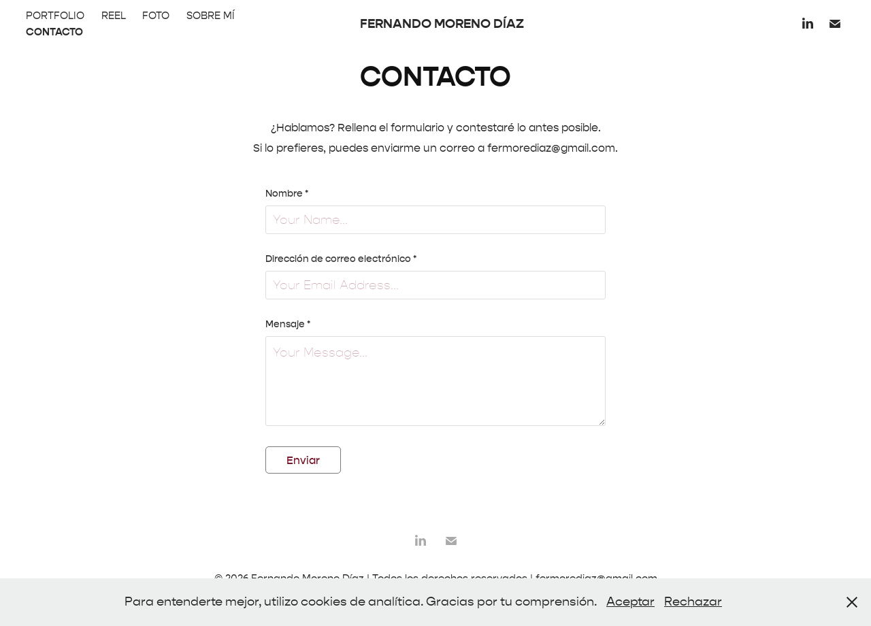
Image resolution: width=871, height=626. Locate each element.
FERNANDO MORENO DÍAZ (442, 23)
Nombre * (286, 194)
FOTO (155, 16)
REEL (113, 16)
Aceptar (630, 602)
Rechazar (693, 602)
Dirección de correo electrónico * (340, 259)
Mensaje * (287, 324)
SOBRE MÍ (210, 16)
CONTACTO (54, 32)
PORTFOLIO (55, 16)
